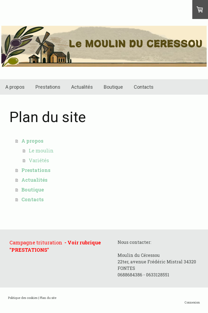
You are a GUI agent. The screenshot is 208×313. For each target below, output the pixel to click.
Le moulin (41, 150)
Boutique (113, 87)
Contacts (144, 87)
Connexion (192, 302)
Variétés (39, 160)
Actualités (82, 87)
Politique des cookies (22, 298)
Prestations (47, 87)
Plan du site (48, 298)
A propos (15, 87)
